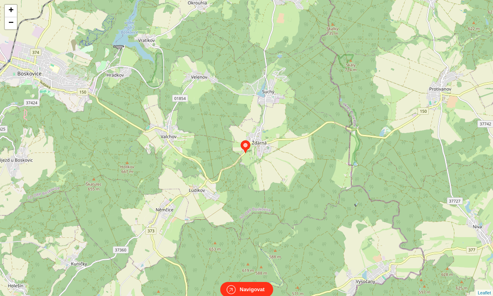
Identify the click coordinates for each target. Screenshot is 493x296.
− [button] (11, 23)
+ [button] (11, 11)
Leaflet (484, 285)
